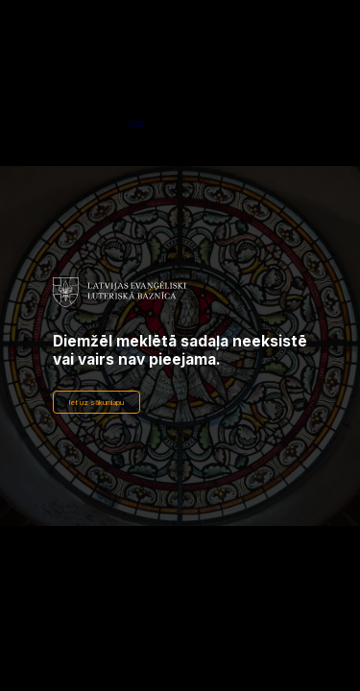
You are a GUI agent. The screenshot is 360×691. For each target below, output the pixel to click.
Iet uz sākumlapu (96, 402)
